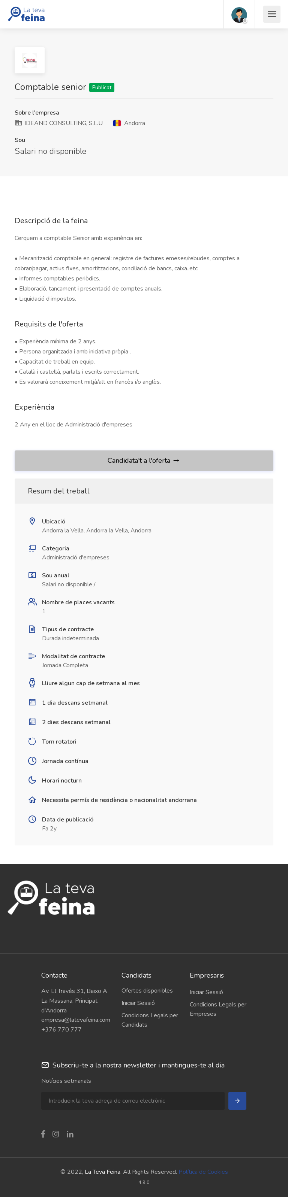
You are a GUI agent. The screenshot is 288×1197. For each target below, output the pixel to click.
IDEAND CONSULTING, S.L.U (59, 123)
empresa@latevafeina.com (75, 1020)
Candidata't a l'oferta (144, 460)
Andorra (129, 123)
